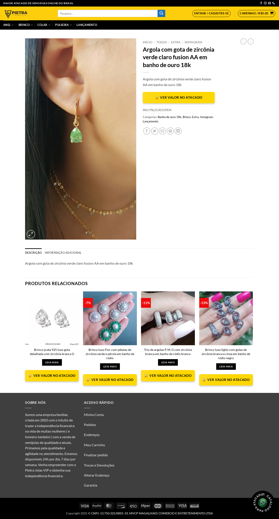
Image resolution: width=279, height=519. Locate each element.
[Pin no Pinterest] (170, 131)
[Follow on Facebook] (261, 3)
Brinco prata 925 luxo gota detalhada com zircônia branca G (52, 352)
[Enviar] (161, 13)
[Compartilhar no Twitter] (154, 131)
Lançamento (87, 25)
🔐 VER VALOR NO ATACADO (178, 97)
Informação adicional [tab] (63, 252)
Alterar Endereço (96, 475)
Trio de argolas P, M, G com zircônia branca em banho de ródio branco (168, 352)
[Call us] (273, 3)
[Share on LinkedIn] (178, 131)
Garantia (90, 485)
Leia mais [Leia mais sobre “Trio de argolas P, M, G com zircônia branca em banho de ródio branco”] (168, 362)
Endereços (92, 435)
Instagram (193, 42)
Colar (43, 25)
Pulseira (63, 25)
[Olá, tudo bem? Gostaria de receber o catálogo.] (263, 503)
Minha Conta (94, 414)
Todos (162, 42)
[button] (211, 13)
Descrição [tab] (33, 252)
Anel (8, 25)
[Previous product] (251, 41)
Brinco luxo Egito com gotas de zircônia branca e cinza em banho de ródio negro (226, 354)
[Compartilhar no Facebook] (146, 131)
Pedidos (90, 425)
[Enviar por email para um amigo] (162, 131)
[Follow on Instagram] (265, 3)
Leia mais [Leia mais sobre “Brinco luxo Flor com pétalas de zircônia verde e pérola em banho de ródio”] (110, 366)
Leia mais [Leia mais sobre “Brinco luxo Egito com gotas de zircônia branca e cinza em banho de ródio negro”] (226, 366)
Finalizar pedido (96, 455)
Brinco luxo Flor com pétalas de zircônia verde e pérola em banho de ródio (110, 354)
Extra (175, 42)
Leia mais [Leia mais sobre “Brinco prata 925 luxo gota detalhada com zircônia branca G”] (52, 362)
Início (147, 42)
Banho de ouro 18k (169, 117)
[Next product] (243, 41)
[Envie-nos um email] (269, 3)
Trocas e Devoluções (99, 465)
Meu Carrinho (94, 445)
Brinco (26, 25)
